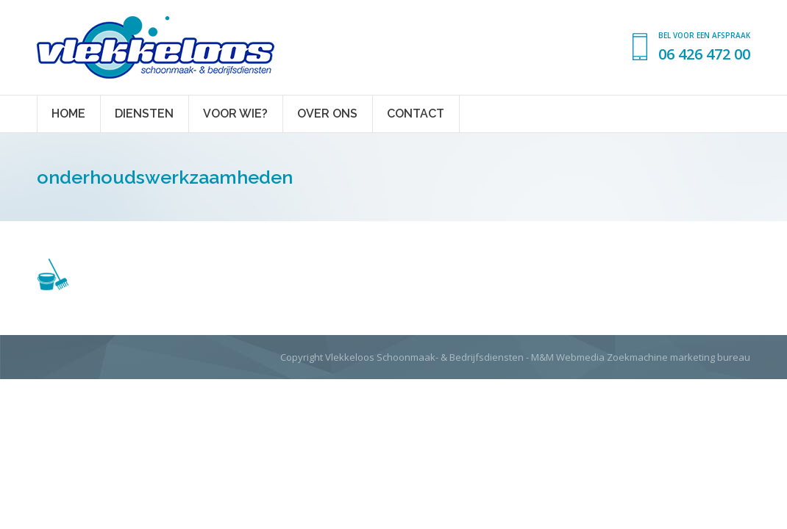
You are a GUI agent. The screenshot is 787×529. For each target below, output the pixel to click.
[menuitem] (68, 114)
